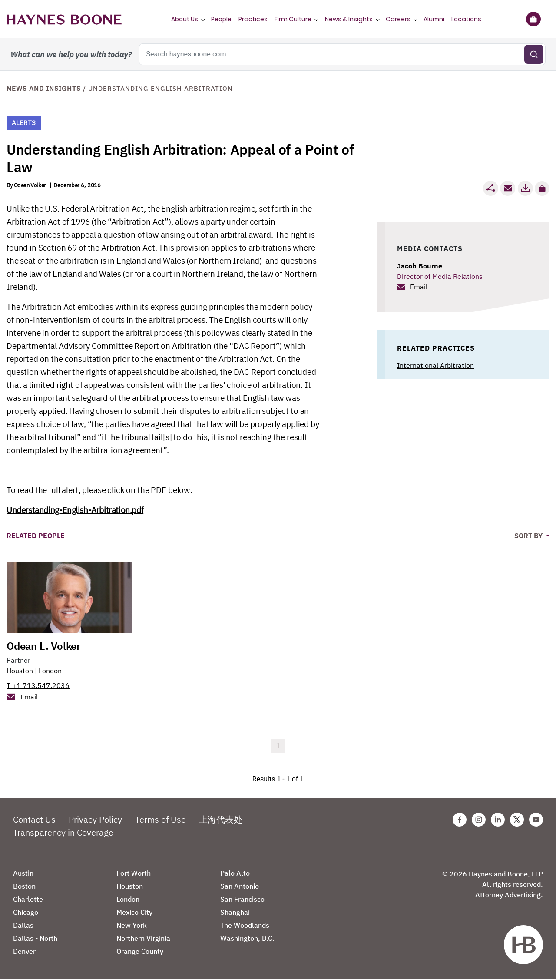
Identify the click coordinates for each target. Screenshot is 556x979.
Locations (466, 19)
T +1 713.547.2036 (38, 685)
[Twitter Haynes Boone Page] (517, 820)
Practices (253, 19)
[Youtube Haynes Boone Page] (536, 820)
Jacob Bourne (419, 265)
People (221, 19)
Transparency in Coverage (63, 832)
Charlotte (28, 899)
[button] (542, 188)
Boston (24, 886)
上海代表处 (220, 819)
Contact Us (34, 819)
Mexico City (134, 912)
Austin (23, 873)
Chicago (25, 912)
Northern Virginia (143, 938)
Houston (20, 670)
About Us (184, 19)
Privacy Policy (95, 819)
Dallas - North (35, 938)
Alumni (434, 19)
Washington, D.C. (247, 938)
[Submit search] (533, 54)
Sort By (529, 535)
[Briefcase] (533, 19)
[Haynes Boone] (64, 19)
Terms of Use (160, 819)
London (50, 670)
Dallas (23, 925)
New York (131, 925)
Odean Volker (30, 185)
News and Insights (44, 88)
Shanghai (235, 912)
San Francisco (242, 899)
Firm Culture (293, 19)
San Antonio (239, 886)
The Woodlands (244, 925)
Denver (24, 951)
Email (418, 286)
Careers (398, 19)
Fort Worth (133, 873)
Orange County (139, 951)
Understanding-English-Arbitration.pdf (75, 510)
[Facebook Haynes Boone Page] (460, 820)
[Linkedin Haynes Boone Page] (498, 820)
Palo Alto (235, 873)
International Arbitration (435, 365)
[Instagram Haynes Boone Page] (479, 820)
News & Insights (349, 19)
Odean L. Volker (43, 645)
